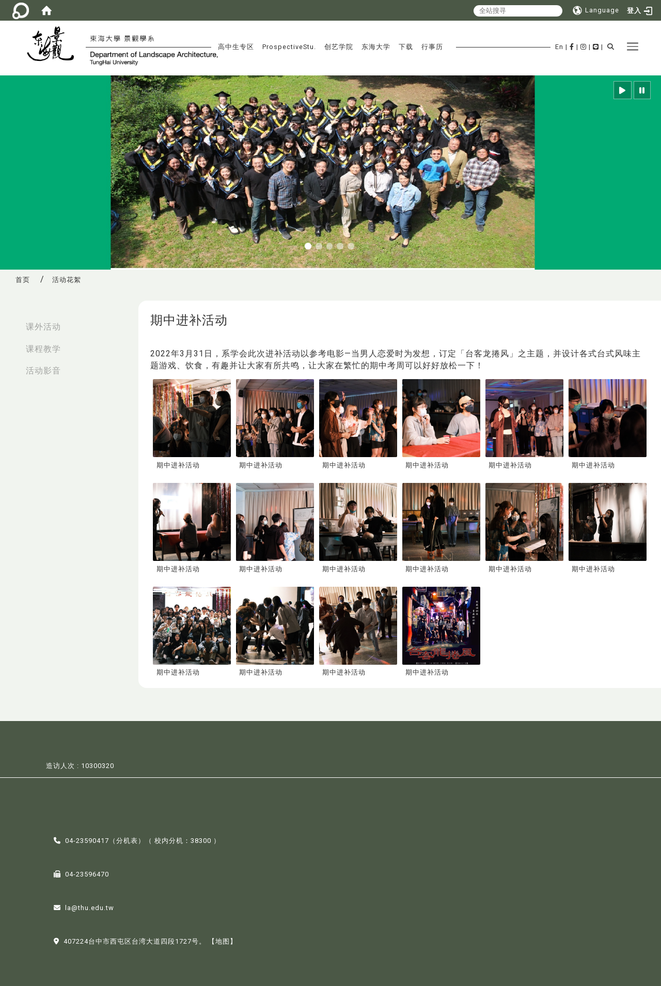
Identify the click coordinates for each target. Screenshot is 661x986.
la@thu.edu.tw (89, 907)
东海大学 (375, 47)
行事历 (432, 47)
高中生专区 (236, 47)
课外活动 (43, 327)
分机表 (127, 839)
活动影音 (43, 370)
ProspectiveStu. (289, 47)
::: (11, 321)
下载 (406, 47)
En (559, 47)
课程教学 (43, 349)
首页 (22, 280)
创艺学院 (338, 47)
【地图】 (222, 940)
